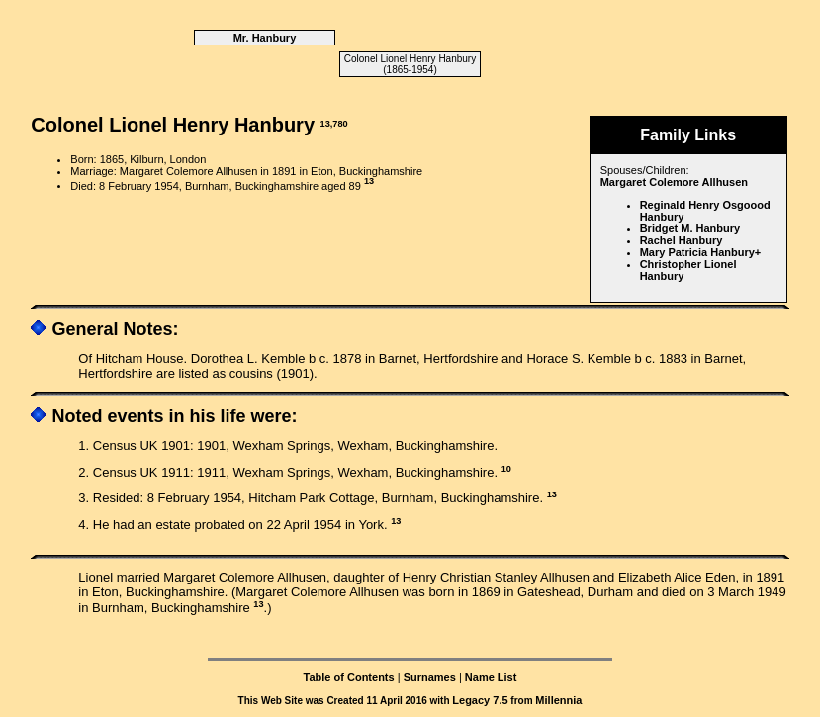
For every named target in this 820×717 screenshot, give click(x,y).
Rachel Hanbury (681, 240)
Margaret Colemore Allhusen (674, 182)
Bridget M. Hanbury (690, 228)
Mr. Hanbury (265, 38)
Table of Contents (349, 677)
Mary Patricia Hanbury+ (701, 252)
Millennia (558, 700)
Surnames (430, 677)
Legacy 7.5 (479, 700)
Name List (491, 677)
